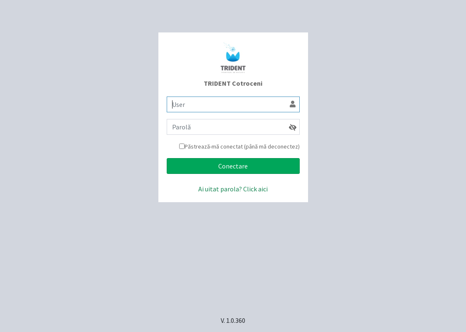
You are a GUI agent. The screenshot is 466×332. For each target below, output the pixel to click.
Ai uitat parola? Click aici (233, 189)
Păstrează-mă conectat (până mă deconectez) (242, 146)
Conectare (233, 166)
